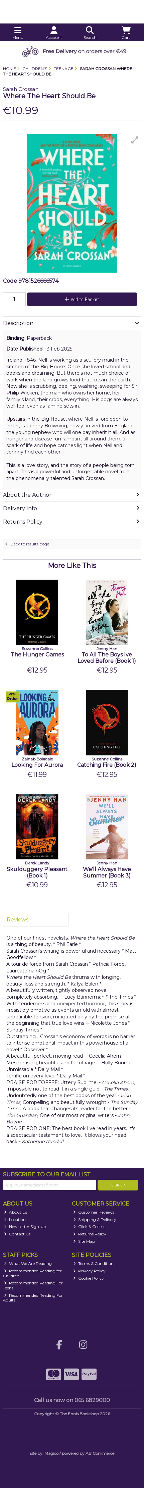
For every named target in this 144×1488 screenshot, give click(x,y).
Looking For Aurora (37, 765)
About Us (15, 1212)
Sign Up (118, 1185)
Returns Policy (89, 1233)
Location (15, 1219)
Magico (51, 1453)
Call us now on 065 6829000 (72, 1400)
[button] (135, 140)
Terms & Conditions (94, 1263)
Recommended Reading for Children (32, 1273)
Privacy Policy (89, 1270)
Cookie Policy (88, 1278)
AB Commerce (100, 1453)
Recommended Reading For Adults (33, 1298)
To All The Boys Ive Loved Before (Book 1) (107, 657)
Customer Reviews (93, 1212)
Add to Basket (81, 299)
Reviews (17, 919)
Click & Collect (89, 1226)
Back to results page (29, 543)
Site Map (84, 1241)
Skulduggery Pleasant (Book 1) (37, 872)
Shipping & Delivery (94, 1219)
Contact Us (17, 1233)
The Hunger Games (37, 654)
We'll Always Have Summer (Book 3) (107, 872)
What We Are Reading (28, 1263)
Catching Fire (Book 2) (106, 765)
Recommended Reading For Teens (33, 1285)
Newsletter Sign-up (25, 1226)
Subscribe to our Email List (47, 1174)
